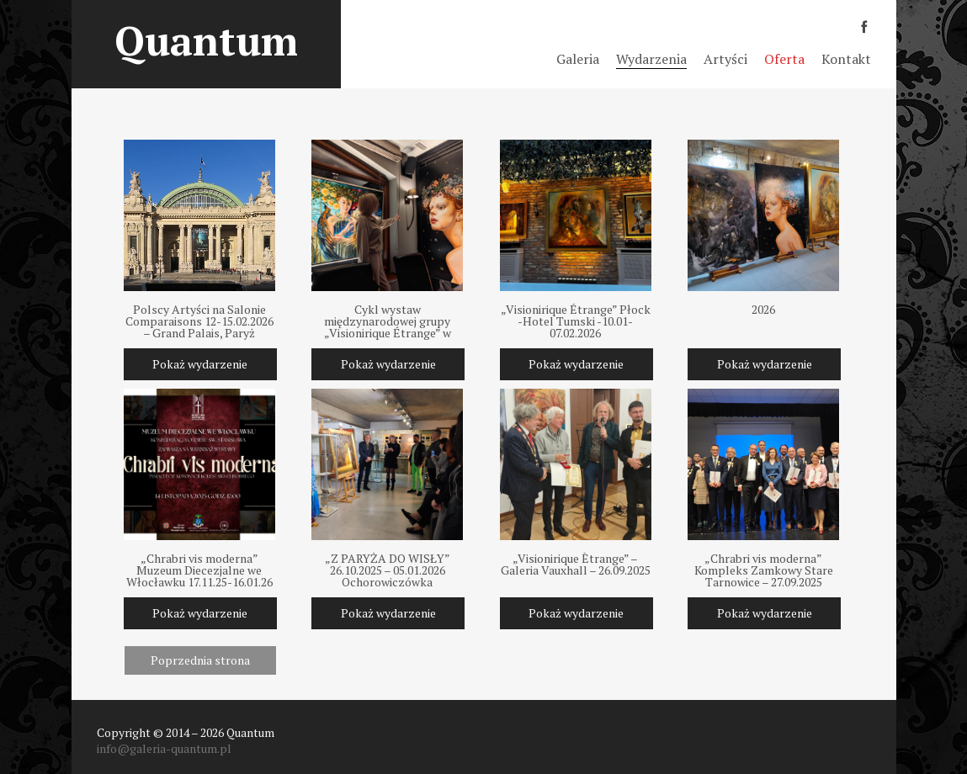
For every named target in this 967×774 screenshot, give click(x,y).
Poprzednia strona (200, 660)
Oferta (784, 59)
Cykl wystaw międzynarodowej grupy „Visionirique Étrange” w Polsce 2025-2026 (387, 322)
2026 (763, 310)
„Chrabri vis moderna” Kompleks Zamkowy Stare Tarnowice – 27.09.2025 (763, 571)
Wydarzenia (651, 59)
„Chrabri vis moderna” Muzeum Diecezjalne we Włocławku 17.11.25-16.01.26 (199, 571)
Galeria (577, 59)
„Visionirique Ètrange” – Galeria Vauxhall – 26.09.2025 (576, 565)
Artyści (725, 59)
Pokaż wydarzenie (199, 364)
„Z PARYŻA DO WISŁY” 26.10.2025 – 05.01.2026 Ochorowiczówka (387, 571)
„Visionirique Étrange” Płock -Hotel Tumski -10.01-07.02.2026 (576, 322)
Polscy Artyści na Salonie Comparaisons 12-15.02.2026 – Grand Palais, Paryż (199, 322)
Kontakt (846, 59)
